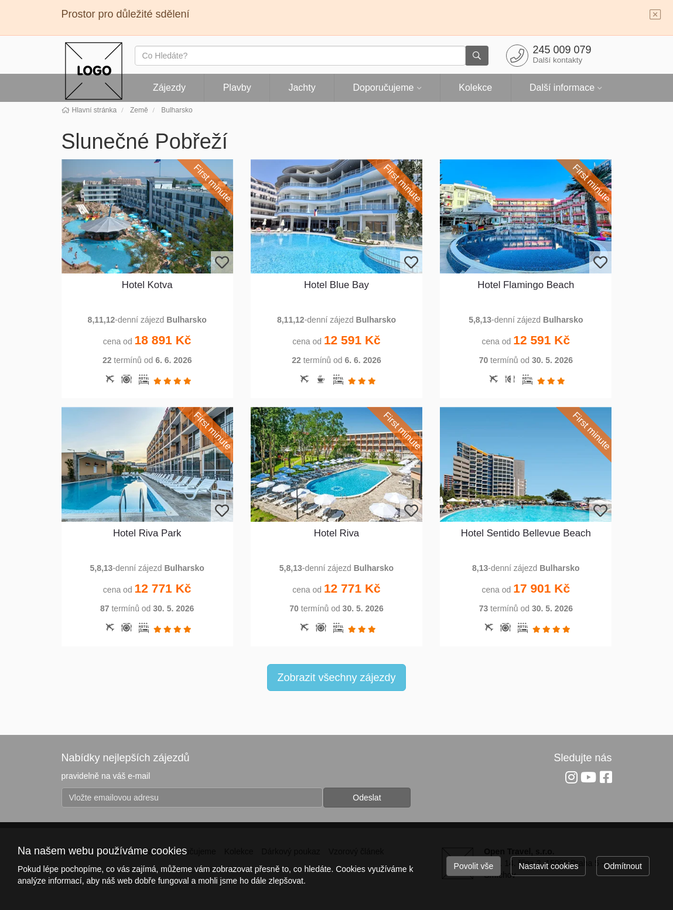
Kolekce (475, 88)
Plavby (237, 88)
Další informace (562, 88)
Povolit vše (474, 866)
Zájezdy (169, 88)
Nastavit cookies (548, 866)
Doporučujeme (383, 88)
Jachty (301, 88)
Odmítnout (623, 866)
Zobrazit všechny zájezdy (336, 677)
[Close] (655, 15)
